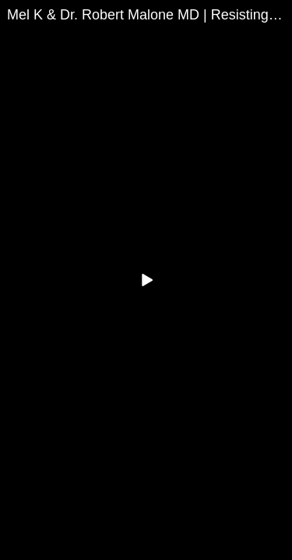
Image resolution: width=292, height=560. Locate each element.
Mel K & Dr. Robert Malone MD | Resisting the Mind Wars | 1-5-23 (149, 15)
